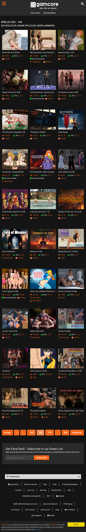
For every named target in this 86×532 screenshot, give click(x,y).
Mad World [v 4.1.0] (66, 53)
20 (76, 56)
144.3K (6, 255)
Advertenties (57, 497)
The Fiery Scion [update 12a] (13, 132)
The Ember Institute (38, 411)
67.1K (61, 215)
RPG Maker (35, 301)
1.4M (61, 295)
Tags (45, 491)
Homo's (34, 417)
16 (20, 96)
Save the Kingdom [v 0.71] (12, 411)
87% (42, 375)
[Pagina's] (4, 3)
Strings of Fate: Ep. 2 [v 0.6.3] (69, 212)
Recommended (37, 59)
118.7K (34, 96)
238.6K (34, 176)
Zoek (54, 491)
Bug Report (13, 491)
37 (22, 375)
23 (78, 375)
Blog (57, 517)
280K (61, 56)
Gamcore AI (45, 517)
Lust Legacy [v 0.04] (10, 292)
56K (33, 255)
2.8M (33, 375)
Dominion (6, 371)
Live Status (15, 517)
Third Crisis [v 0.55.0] (38, 371)
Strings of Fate (36, 252)
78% (44, 56)
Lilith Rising (63, 132)
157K (61, 255)
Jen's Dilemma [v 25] (66, 172)
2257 (48, 503)
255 (75, 432)
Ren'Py (6, 59)
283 (77, 295)
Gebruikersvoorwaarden (31, 503)
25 (22, 255)
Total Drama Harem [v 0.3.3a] (13, 212)
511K (5, 215)
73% (70, 295)
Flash (61, 298)
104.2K (6, 136)
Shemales (35, 62)
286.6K (62, 375)
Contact (18, 497)
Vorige (12, 432)
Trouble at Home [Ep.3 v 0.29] (70, 371)
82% (70, 176)
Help (69, 497)
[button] (43, 483)
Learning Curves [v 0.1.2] (40, 212)
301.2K (6, 335)
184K (5, 414)
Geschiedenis (50, 13)
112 (78, 96)
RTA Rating (67, 511)
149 (77, 176)
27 (50, 335)
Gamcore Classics (50, 511)
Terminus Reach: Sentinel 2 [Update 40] (43, 93)
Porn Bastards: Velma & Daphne (43, 172)
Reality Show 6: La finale (68, 252)
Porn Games (30, 517)
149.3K (62, 414)
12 (77, 136)
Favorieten (34, 13)
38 (22, 295)
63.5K (33, 136)
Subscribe (41, 464)
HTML (61, 258)
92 (22, 176)
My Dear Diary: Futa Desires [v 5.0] (43, 53)
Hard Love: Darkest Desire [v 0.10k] (43, 292)
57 (50, 295)
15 (50, 96)
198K (5, 96)
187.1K (62, 335)
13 (20, 414)
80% (14, 56)
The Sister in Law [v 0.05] (68, 93)
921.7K (6, 176)
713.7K (34, 414)
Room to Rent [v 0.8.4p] (67, 292)
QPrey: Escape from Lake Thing (71, 411)
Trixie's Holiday (64, 331)
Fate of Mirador (8, 252)
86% (16, 176)
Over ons (30, 497)
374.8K (34, 335)
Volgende (43, 439)
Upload (60, 503)
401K (5, 56)
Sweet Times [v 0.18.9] (11, 93)
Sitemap (43, 497)
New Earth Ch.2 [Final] (10, 53)
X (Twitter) (70, 517)
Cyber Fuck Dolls (37, 331)
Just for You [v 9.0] (9, 331)
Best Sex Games (30, 491)
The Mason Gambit (38, 132)
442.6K (34, 295)
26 (20, 215)
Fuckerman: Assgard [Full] (12, 172)
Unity (33, 378)
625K (61, 176)
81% (44, 176)
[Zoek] (82, 3)
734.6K (6, 295)
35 (20, 56)
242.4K (6, 375)
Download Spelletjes (70, 491)
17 (50, 176)
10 (78, 335)
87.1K (61, 136)
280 (49, 375)
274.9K (34, 56)
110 (58, 432)
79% (14, 96)
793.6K (62, 96)
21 (50, 56)
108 (39, 432)
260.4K (34, 215)
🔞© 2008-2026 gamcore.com (25, 511)
